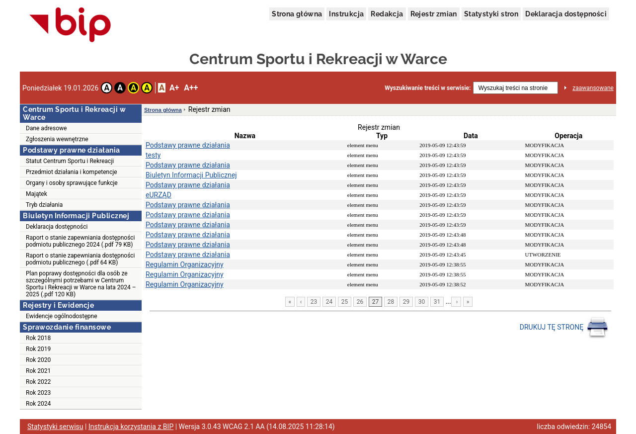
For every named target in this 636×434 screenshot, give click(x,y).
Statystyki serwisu (55, 427)
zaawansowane (593, 88)
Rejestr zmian (433, 14)
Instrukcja (346, 14)
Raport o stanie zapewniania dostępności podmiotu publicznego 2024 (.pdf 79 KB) (80, 241)
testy (153, 155)
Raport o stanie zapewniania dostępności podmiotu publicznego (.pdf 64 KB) (80, 259)
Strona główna (297, 14)
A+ (174, 87)
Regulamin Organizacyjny (185, 264)
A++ (191, 87)
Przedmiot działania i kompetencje (71, 172)
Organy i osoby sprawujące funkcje (72, 182)
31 (437, 301)
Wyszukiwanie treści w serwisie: (428, 88)
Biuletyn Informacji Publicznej (191, 175)
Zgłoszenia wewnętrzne (57, 139)
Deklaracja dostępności (566, 14)
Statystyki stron (491, 14)
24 (329, 301)
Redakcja (387, 14)
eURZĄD (158, 195)
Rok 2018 (38, 338)
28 (391, 301)
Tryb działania (44, 204)
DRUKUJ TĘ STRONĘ (564, 328)
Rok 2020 (38, 359)
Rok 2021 (38, 370)
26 (360, 301)
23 (314, 301)
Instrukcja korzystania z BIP (130, 427)
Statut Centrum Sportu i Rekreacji (70, 161)
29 (406, 301)
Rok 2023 (38, 392)
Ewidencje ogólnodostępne (61, 316)
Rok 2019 (38, 349)
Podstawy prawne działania (188, 145)
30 (421, 301)
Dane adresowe (46, 128)
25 (344, 301)
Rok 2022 (38, 381)
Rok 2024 (38, 403)
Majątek (36, 193)
